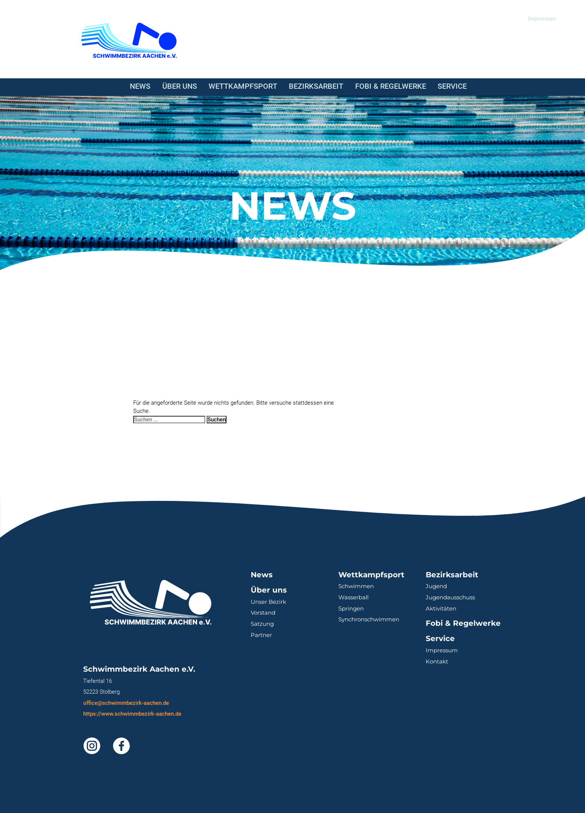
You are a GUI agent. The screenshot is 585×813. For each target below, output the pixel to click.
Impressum (542, 18)
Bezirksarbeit (316, 86)
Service (452, 86)
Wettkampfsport (243, 86)
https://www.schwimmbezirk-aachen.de (132, 713)
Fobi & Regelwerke (390, 86)
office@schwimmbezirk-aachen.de (126, 703)
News (140, 86)
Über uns (179, 86)
